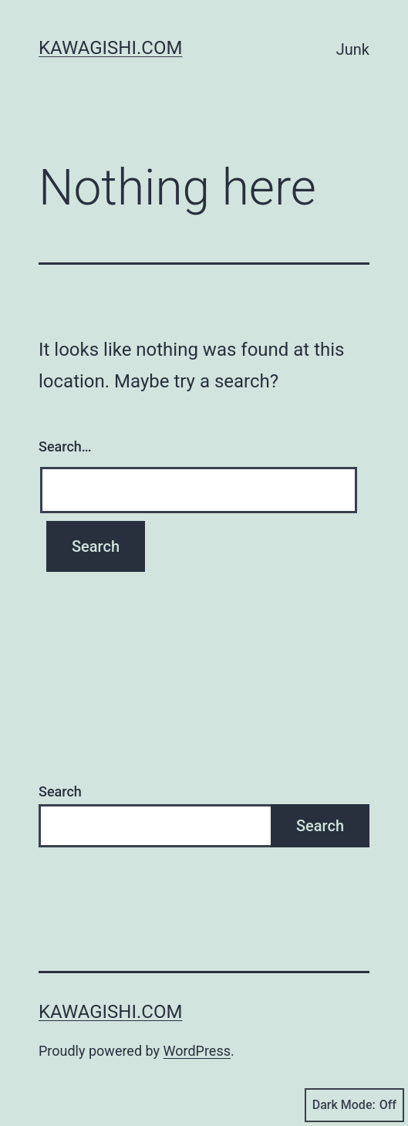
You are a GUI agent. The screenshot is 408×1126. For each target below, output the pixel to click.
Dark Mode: (354, 1105)
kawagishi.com (110, 48)
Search (60, 791)
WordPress (197, 1051)
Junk (352, 49)
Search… (65, 446)
